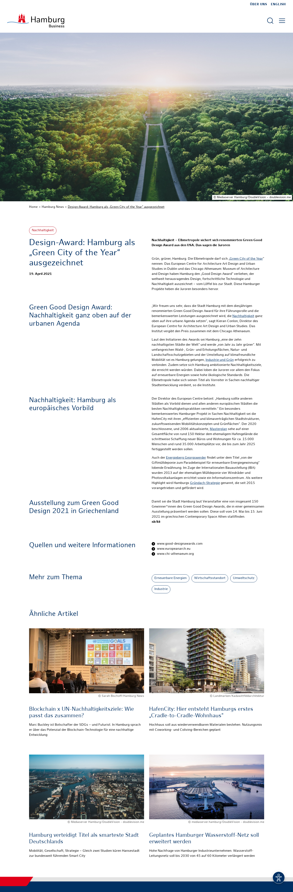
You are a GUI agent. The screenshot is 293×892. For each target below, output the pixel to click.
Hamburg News (53, 207)
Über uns (258, 4)
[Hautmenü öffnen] (282, 20)
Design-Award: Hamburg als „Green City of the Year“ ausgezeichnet (116, 207)
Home (33, 207)
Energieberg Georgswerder (186, 457)
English (278, 4)
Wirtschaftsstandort (209, 578)
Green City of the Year (246, 259)
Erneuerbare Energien (170, 578)
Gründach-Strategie (205, 483)
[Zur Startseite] (35, 20)
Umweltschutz (243, 578)
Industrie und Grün (220, 360)
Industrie (161, 589)
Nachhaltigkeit (43, 230)
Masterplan (218, 429)
